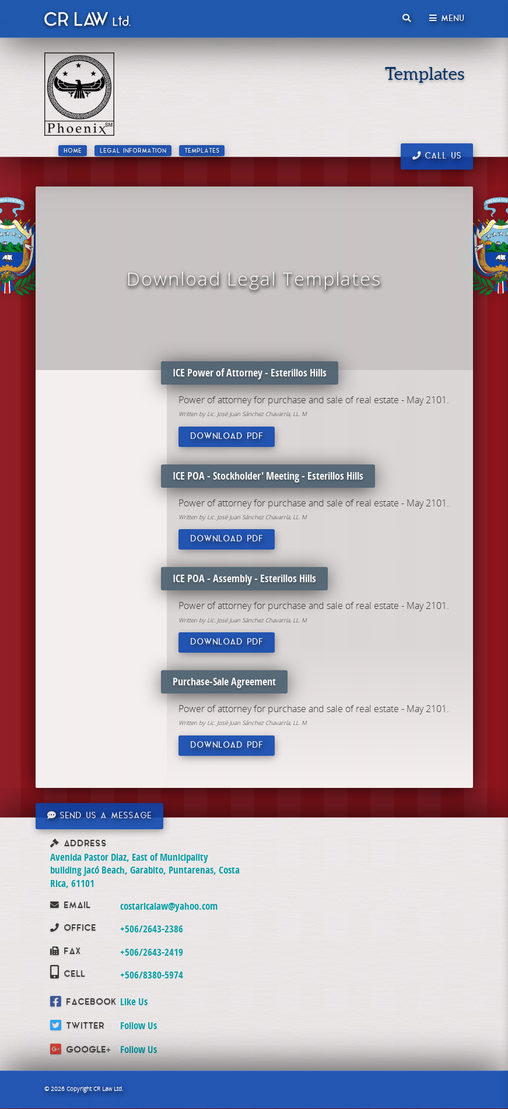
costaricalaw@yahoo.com (169, 906)
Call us (436, 156)
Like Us (134, 1001)
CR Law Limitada (86, 21)
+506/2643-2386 (151, 928)
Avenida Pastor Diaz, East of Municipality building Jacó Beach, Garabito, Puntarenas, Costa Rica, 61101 (145, 870)
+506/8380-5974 (151, 974)
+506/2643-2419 (151, 952)
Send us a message (99, 816)
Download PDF (226, 436)
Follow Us (138, 1025)
